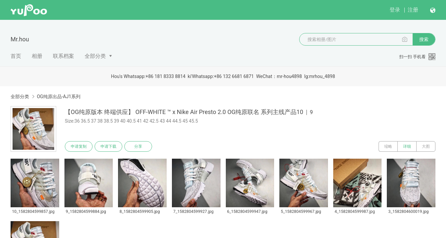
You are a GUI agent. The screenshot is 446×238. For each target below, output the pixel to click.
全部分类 (95, 56)
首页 (16, 56)
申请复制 (79, 146)
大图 (426, 146)
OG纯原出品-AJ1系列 (58, 96)
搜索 (423, 39)
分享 (138, 146)
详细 (407, 146)
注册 (413, 10)
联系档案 (63, 56)
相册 (37, 56)
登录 (394, 10)
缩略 (388, 146)
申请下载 (108, 146)
